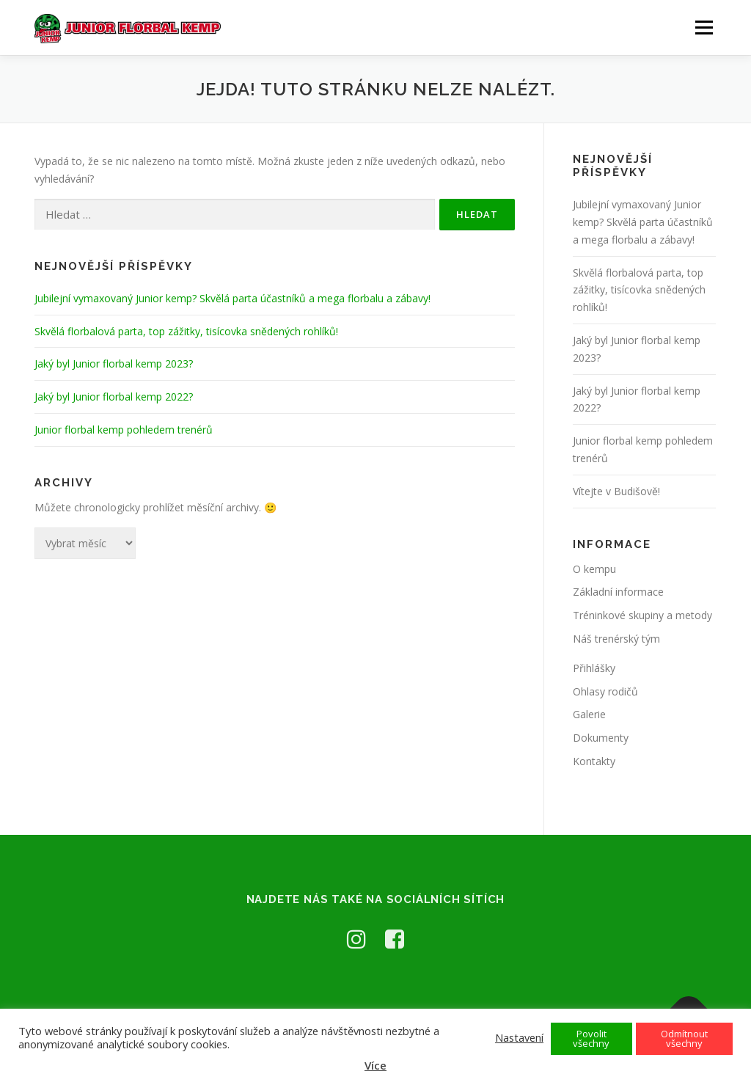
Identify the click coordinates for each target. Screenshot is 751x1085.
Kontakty (594, 761)
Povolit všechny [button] (591, 1038)
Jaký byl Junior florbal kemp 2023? (113, 363)
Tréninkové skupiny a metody (642, 615)
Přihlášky (594, 668)
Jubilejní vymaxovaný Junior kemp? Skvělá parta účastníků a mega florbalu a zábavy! (232, 298)
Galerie (589, 714)
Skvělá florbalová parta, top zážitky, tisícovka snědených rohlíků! (186, 331)
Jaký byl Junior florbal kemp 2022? (113, 396)
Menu (704, 27)
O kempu (594, 569)
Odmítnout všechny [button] (684, 1038)
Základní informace (618, 592)
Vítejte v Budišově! (616, 491)
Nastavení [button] (519, 1037)
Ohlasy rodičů (605, 691)
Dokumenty (601, 738)
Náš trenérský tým (616, 639)
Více (375, 1065)
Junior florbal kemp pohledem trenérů (123, 429)
